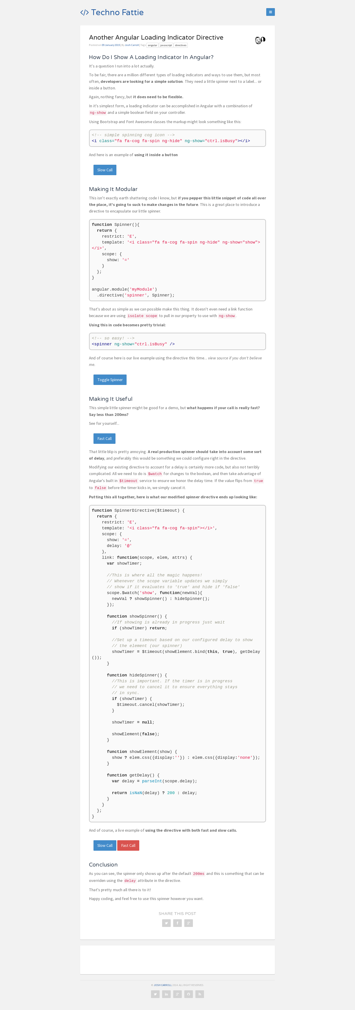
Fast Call (104, 438)
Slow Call (105, 169)
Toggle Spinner (110, 379)
